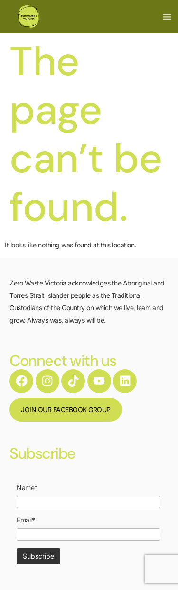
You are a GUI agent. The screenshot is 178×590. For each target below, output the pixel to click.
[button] (166, 16)
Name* (27, 487)
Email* (26, 520)
